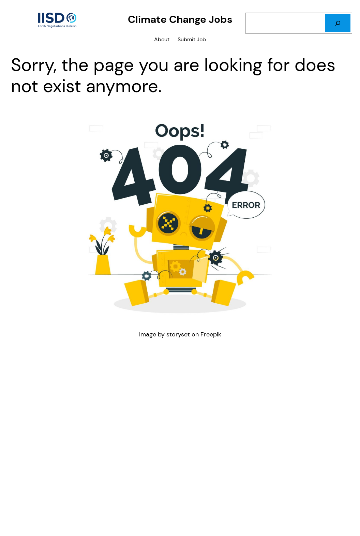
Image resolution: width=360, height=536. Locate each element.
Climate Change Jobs (180, 19)
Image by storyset (164, 334)
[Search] (337, 23)
